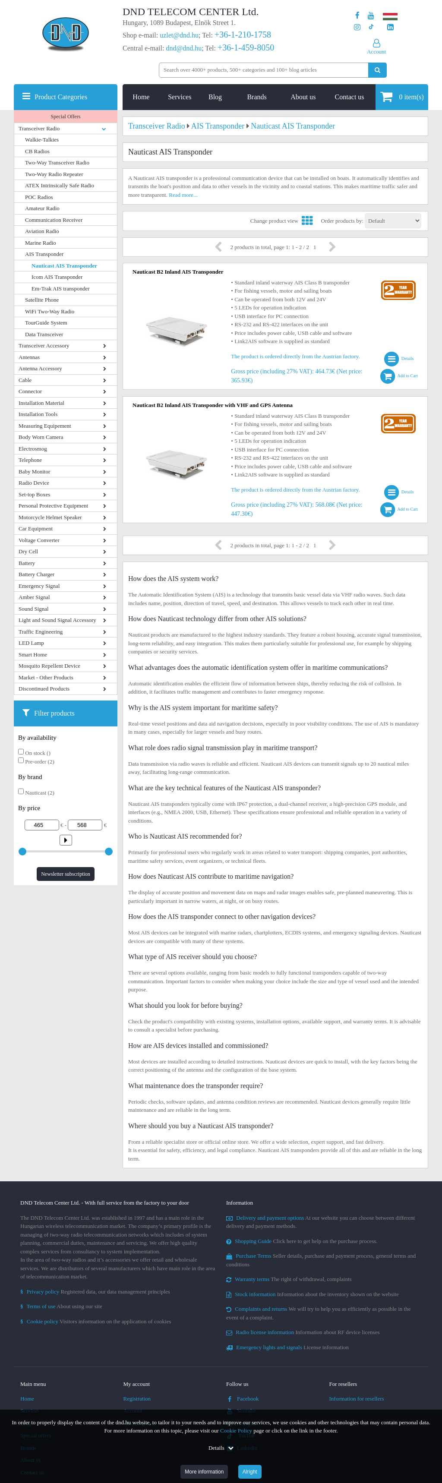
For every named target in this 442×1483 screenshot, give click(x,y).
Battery (27, 563)
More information (204, 1472)
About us (303, 97)
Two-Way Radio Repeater (54, 174)
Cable (25, 380)
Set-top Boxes (34, 494)
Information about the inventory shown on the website (312, 1294)
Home (141, 97)
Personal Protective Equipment (53, 505)
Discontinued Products (44, 688)
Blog (215, 97)
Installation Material (41, 403)
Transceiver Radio (39, 128)
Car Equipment (36, 528)
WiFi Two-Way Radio (49, 311)
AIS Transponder (44, 254)
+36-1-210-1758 (243, 34)
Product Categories (61, 97)
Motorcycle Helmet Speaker (50, 517)
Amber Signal (34, 597)
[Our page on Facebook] (357, 16)
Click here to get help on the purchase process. (302, 1241)
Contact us (349, 97)
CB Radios (37, 151)
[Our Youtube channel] (371, 16)
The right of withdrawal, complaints (289, 1279)
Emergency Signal (39, 586)
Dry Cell (28, 551)
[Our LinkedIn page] (390, 27)
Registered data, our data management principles (95, 1291)
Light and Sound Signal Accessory (57, 620)
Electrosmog (33, 448)
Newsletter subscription (65, 874)
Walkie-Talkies (42, 139)
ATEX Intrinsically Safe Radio (59, 185)
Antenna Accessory (40, 368)
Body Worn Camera (41, 437)
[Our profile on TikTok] (371, 27)
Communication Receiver (53, 220)
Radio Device (34, 483)
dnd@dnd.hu (184, 48)
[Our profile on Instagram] (357, 27)
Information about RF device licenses (302, 1332)
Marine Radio (40, 243)
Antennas (29, 357)
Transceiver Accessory (44, 345)
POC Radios (39, 197)
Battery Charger (36, 574)
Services (179, 97)
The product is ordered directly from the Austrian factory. (295, 356)
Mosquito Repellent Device (49, 666)
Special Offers (66, 117)
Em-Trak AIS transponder (61, 288)
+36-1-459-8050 (246, 47)
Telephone (30, 460)
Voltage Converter (39, 540)
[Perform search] (377, 70)
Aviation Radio (42, 231)
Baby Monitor (34, 471)
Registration (137, 1398)
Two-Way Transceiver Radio (57, 162)
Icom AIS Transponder (57, 277)
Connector (30, 391)
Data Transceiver (44, 334)
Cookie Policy (236, 1430)
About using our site (61, 1306)
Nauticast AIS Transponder (64, 265)
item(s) (402, 96)
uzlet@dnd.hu (179, 35)
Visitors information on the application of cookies (95, 1321)
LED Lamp (31, 643)
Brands (256, 97)
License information (287, 1347)
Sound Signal (34, 609)
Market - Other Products (46, 677)
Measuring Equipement (45, 426)
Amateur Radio (42, 208)
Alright (250, 1472)
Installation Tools (38, 414)
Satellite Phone (42, 300)
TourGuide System (46, 322)
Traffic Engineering (41, 631)
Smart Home (33, 654)
